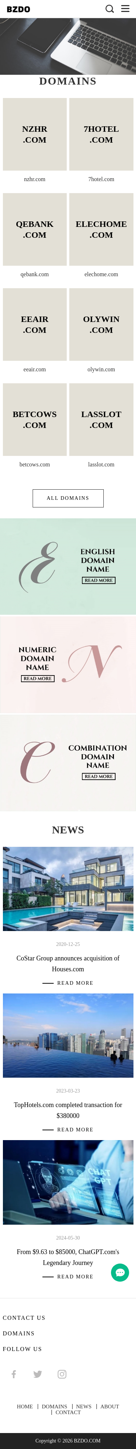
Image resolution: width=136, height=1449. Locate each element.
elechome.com (101, 274)
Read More (75, 983)
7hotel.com (101, 179)
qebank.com (35, 274)
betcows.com (35, 464)
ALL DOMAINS (68, 498)
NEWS (84, 1406)
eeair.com (35, 369)
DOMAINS (54, 1406)
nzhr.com (34, 179)
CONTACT (68, 1412)
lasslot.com (101, 464)
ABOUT (109, 1406)
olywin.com (101, 369)
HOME (25, 1406)
